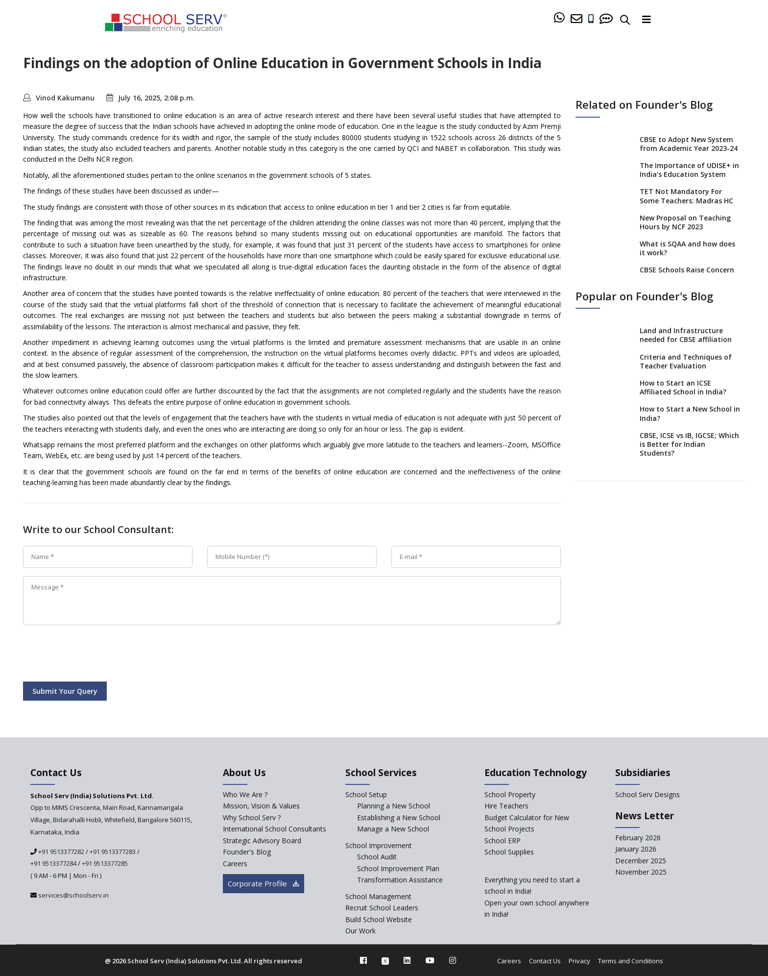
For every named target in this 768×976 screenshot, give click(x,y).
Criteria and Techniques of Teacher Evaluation (686, 361)
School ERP (502, 840)
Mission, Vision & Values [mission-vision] (261, 805)
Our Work (360, 930)
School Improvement (378, 845)
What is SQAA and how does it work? (687, 248)
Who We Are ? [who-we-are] (245, 794)
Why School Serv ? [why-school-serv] (252, 817)
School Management (378, 896)
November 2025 (641, 872)
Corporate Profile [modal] (263, 883)
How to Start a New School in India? (690, 414)
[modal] (739, 850)
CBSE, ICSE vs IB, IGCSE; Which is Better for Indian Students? (689, 444)
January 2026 (635, 849)
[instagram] (452, 960)
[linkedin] (407, 960)
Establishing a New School (398, 817)
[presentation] (97, 655)
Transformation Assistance (400, 879)
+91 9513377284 (53, 863)
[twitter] (385, 960)
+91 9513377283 (113, 851)
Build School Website (378, 919)
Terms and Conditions (630, 960)
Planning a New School (393, 805)
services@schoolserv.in (73, 895)
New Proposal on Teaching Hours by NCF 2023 (685, 222)
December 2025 (640, 860)
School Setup (366, 794)
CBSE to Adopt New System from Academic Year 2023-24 (689, 144)
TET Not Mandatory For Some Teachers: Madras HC (686, 196)
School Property (509, 794)
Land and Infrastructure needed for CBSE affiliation (686, 335)
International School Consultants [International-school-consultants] (274, 828)
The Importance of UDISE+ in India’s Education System (689, 170)
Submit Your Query (64, 691)
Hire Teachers (506, 805)
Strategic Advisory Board (262, 840)
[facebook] (363, 960)
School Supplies (509, 851)
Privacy (579, 960)
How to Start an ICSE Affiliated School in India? (683, 387)
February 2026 (638, 837)
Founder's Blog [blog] (247, 851)
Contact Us (545, 960)
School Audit (377, 856)
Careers (509, 960)
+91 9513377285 (105, 863)
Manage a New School (393, 828)
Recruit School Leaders (381, 907)
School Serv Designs (647, 794)
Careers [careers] (235, 863)
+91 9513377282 (60, 851)
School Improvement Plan (398, 868)
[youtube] (430, 960)
